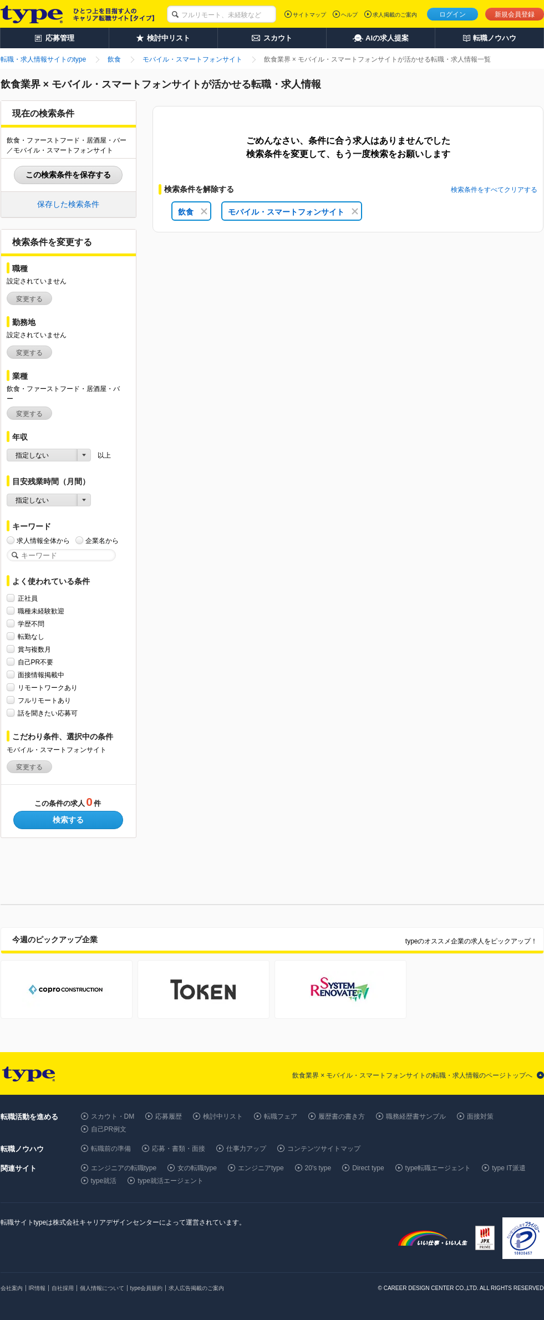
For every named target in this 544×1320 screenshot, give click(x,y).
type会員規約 (146, 1288)
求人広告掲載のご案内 (196, 1288)
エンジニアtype (261, 1168)
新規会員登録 (515, 14)
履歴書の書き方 (341, 1116)
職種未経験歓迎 (41, 611)
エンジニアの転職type (124, 1168)
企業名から (102, 540)
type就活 (104, 1181)
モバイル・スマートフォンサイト (293, 211)
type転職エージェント (438, 1168)
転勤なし (31, 636)
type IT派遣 (509, 1168)
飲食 (192, 211)
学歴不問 (31, 624)
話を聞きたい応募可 (48, 713)
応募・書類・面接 (178, 1149)
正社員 (28, 598)
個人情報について (102, 1288)
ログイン (452, 14)
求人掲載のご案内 (395, 15)
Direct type (368, 1168)
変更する (29, 299)
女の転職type (197, 1168)
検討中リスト (223, 1116)
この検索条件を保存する (68, 174)
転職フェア (280, 1116)
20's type (318, 1168)
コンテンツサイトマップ (323, 1149)
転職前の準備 (111, 1149)
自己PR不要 (36, 662)
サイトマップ (309, 15)
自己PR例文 (109, 1129)
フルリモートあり (44, 700)
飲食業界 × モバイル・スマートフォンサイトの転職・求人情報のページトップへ (412, 1075)
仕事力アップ (246, 1149)
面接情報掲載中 (41, 675)
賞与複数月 (34, 649)
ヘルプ (349, 15)
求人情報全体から (43, 540)
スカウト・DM (113, 1116)
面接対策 (480, 1116)
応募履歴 (168, 1116)
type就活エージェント (171, 1181)
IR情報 (37, 1288)
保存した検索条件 (68, 204)
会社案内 (12, 1288)
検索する (68, 819)
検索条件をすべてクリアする (494, 190)
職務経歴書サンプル (416, 1116)
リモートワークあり (48, 687)
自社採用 (63, 1288)
